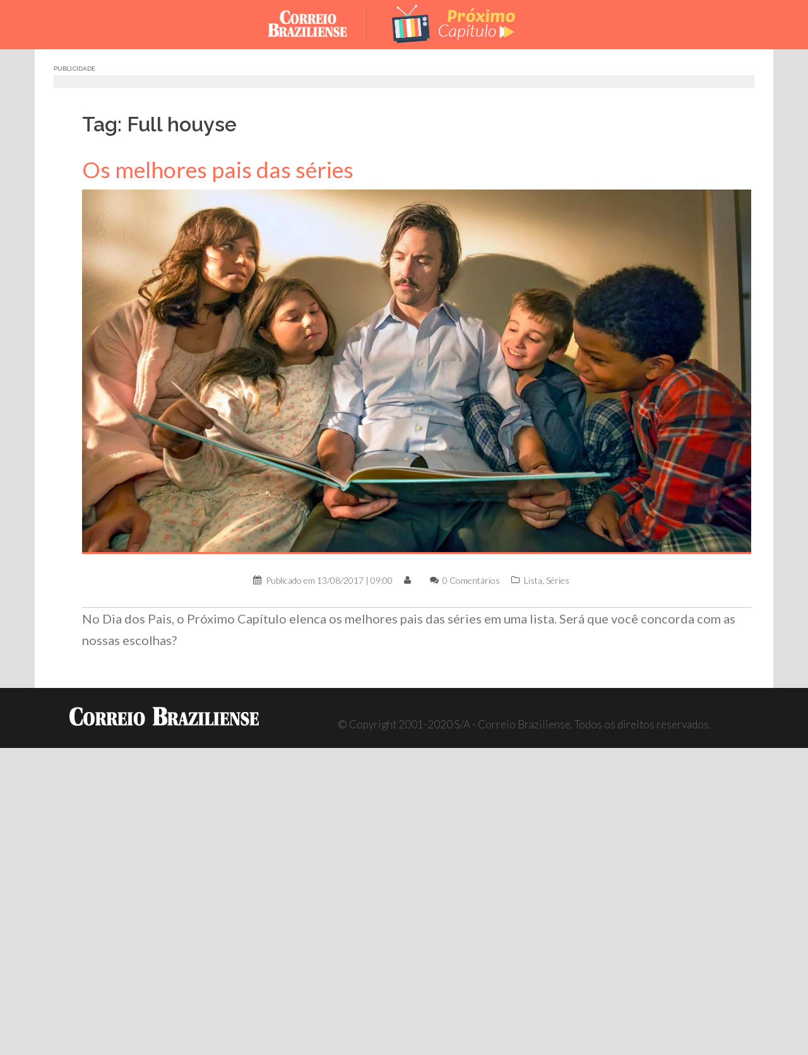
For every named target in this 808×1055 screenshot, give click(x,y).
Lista (533, 580)
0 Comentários (471, 580)
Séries (557, 580)
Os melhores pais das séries (218, 169)
